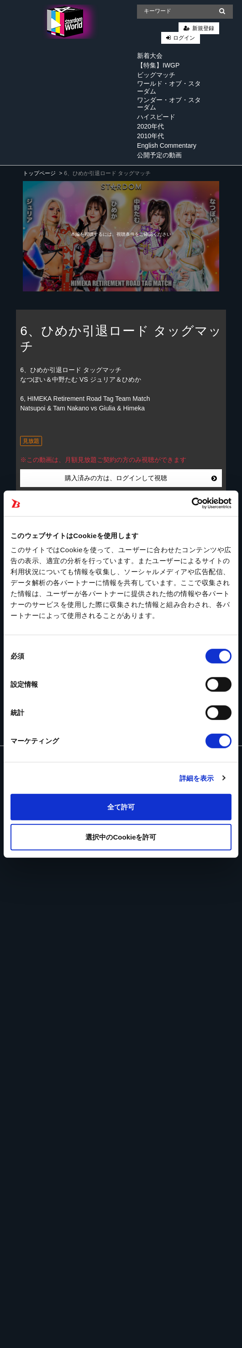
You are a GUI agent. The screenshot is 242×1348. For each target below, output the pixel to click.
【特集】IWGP (158, 65)
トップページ (39, 173)
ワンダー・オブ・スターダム (169, 103)
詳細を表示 (196, 778)
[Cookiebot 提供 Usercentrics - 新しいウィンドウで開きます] (191, 503)
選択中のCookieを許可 (120, 836)
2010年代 (150, 136)
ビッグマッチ (156, 74)
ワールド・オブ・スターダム (169, 87)
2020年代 (150, 126)
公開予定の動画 (159, 155)
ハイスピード (156, 116)
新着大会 (150, 55)
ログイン (184, 38)
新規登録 (203, 28)
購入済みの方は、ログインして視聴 (141, 478)
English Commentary (166, 145)
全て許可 (121, 807)
